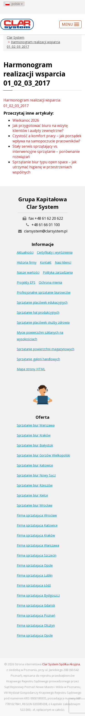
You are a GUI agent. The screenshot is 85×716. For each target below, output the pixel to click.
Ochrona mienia (50, 282)
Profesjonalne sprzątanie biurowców (43, 292)
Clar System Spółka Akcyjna (61, 664)
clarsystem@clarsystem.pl (43, 231)
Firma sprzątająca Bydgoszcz (38, 595)
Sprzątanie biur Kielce (32, 495)
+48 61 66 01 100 (46, 224)
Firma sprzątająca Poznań (36, 615)
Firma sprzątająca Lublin (35, 575)
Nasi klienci (63, 262)
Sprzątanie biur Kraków (34, 435)
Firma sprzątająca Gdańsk (36, 605)
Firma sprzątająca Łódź (34, 585)
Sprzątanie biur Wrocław (34, 505)
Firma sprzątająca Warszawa (38, 545)
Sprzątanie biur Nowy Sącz (36, 475)
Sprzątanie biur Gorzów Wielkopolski (43, 455)
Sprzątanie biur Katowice (35, 465)
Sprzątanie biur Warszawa (36, 425)
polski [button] (14, 4)
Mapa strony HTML (31, 369)
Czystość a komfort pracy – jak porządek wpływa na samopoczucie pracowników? (46, 138)
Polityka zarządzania (58, 272)
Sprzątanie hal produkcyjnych (38, 312)
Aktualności (25, 252)
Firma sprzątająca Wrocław (37, 515)
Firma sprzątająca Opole (35, 565)
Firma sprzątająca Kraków (36, 535)
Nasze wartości (28, 272)
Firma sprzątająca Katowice (37, 525)
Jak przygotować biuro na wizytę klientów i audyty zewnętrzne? (40, 128)
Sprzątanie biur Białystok (35, 445)
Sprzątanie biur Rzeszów (35, 485)
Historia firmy (26, 262)
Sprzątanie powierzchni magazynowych (45, 349)
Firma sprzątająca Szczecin (36, 555)
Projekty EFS (26, 282)
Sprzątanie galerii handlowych (38, 359)
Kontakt (45, 262)
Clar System (15, 37)
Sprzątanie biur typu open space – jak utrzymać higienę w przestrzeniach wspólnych (44, 167)
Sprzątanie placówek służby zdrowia (43, 322)
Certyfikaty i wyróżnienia (55, 252)
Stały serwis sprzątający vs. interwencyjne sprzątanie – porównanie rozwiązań (46, 151)
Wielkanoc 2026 (25, 120)
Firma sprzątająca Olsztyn (36, 625)
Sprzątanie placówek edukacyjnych (42, 302)
